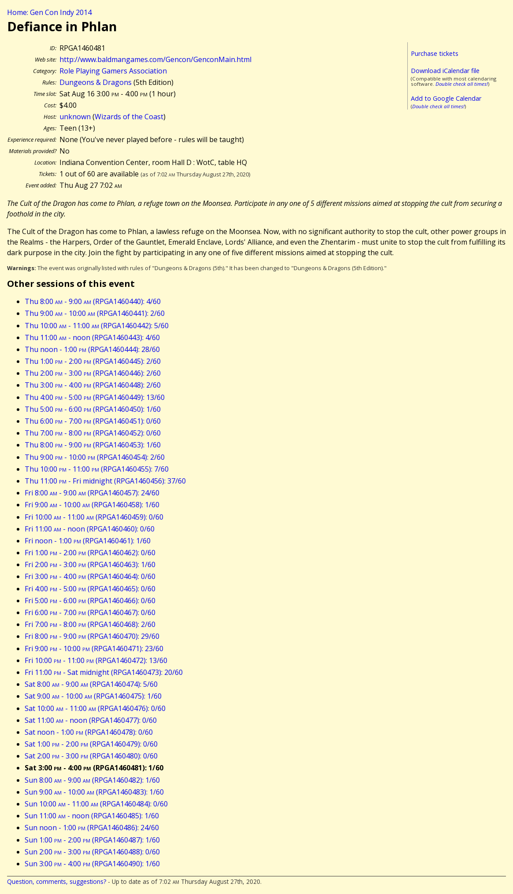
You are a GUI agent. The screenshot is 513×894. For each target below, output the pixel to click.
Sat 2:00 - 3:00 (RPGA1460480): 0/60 (91, 756)
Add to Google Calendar (446, 98)
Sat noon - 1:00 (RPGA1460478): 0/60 (89, 732)
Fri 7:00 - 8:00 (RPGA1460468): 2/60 (90, 624)
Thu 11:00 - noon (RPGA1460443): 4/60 (92, 337)
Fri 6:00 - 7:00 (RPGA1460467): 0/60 (90, 612)
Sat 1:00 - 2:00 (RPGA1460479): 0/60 (91, 744)
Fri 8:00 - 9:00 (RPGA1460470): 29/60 (92, 636)
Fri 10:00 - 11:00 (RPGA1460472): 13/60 (96, 660)
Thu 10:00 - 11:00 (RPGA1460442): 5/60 (97, 325)
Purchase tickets (434, 53)
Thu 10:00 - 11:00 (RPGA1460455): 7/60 (97, 469)
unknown (75, 116)
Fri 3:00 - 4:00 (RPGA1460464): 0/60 (90, 576)
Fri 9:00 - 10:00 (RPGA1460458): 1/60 (92, 504)
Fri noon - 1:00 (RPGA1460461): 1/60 (88, 541)
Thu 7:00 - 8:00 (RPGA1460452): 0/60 (93, 433)
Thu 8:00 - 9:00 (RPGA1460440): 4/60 (93, 301)
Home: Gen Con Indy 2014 (49, 12)
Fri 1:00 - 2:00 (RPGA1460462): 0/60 (90, 552)
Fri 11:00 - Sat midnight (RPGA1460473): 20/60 (104, 672)
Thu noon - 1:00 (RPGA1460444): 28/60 (92, 349)
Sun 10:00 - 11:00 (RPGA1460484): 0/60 (96, 804)
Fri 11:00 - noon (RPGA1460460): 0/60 (90, 529)
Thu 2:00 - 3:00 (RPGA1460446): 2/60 (93, 373)
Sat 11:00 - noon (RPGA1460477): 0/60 (91, 720)
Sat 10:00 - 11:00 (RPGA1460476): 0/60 (95, 708)
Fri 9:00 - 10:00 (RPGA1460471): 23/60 (94, 648)
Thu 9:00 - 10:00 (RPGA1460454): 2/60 (95, 457)
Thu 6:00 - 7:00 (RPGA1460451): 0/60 (93, 421)
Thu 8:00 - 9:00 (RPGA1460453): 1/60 (93, 445)
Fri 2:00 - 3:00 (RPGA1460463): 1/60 (90, 564)
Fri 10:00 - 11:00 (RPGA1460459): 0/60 (94, 517)
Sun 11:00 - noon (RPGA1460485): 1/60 (92, 816)
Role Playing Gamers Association (113, 71)
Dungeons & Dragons (95, 82)
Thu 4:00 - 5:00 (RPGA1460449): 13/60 (95, 397)
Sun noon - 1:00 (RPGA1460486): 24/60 (92, 827)
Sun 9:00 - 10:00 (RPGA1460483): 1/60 (94, 792)
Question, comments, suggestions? (56, 881)
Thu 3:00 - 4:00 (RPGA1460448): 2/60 (93, 385)
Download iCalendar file (445, 70)
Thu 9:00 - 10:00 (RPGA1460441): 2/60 (95, 313)
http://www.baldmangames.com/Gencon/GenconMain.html (155, 59)
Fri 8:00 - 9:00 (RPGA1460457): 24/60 (92, 493)
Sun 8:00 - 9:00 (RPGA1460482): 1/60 (92, 780)
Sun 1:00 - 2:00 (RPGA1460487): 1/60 (92, 840)
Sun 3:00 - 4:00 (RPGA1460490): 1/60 (92, 863)
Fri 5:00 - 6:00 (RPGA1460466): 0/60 (90, 600)
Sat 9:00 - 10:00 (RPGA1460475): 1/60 (93, 696)
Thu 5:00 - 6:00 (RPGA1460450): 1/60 (93, 409)
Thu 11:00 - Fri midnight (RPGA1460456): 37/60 (105, 481)
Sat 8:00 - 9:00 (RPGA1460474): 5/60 (91, 684)
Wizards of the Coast (129, 116)
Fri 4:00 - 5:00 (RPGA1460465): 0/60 (90, 589)
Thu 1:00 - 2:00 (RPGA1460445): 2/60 (93, 361)
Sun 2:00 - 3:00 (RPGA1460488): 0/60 (92, 852)
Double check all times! (461, 84)
